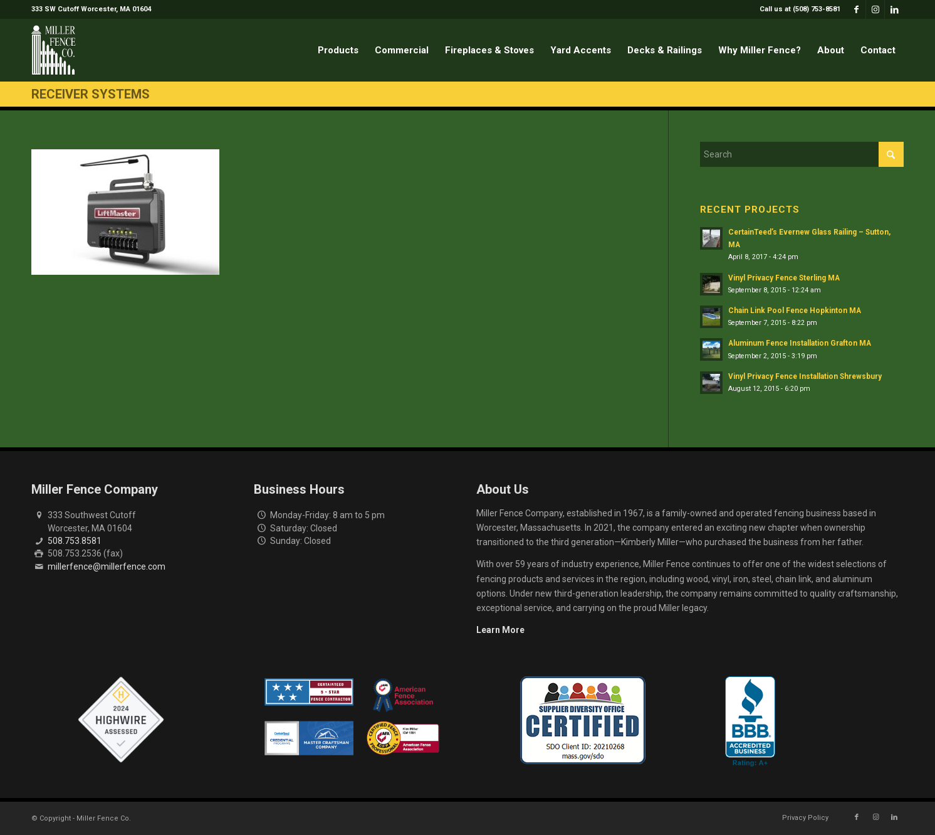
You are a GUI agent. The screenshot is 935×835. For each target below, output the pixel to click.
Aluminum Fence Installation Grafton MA (799, 343)
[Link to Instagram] (875, 9)
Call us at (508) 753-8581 (800, 9)
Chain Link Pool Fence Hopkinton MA (794, 310)
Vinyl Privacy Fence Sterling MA (784, 278)
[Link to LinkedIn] (894, 9)
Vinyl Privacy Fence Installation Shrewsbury (805, 376)
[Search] (802, 154)
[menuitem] (796, 9)
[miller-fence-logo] (53, 50)
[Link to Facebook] (856, 9)
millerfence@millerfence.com (106, 566)
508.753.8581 (75, 541)
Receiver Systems (90, 94)
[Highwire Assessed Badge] (121, 720)
